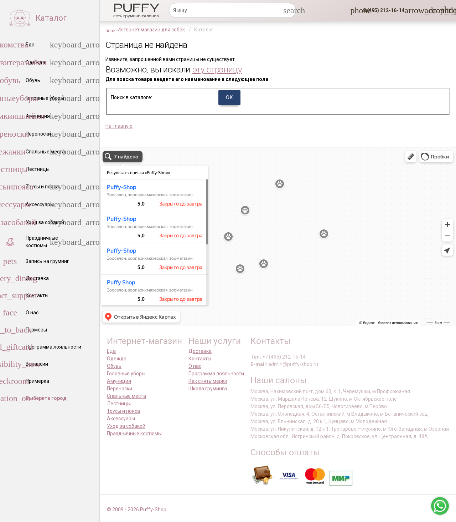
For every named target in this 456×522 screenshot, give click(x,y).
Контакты (199, 358)
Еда (111, 351)
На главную (119, 126)
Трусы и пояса (123, 411)
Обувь (114, 366)
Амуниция (119, 381)
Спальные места (126, 396)
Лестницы (119, 403)
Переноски (119, 388)
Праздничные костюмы (134, 433)
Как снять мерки (207, 381)
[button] (381, 10)
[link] (429, 10)
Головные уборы (126, 373)
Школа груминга (207, 388)
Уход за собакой (126, 426)
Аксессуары (121, 418)
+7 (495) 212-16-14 (284, 357)
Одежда (116, 358)
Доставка (200, 351)
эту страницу (217, 69)
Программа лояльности (216, 373)
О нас (194, 366)
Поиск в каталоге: (131, 97)
